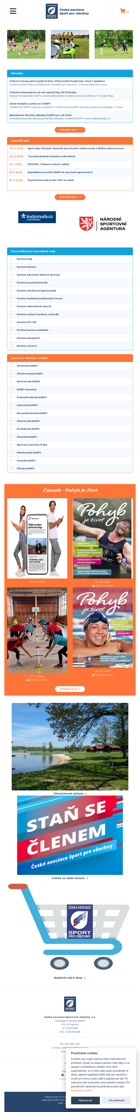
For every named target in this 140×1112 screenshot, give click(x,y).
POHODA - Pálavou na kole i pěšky (48, 164)
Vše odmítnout (117, 1100)
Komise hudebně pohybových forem (40, 298)
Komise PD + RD (26, 322)
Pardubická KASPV (28, 429)
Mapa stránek (51, 1097)
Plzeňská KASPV (27, 437)
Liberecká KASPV (27, 405)
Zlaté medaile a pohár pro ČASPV (29, 103)
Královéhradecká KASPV (32, 397)
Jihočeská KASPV (27, 365)
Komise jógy (24, 259)
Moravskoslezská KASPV (32, 413)
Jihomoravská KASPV (30, 373)
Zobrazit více (70, 129)
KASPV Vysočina (26, 389)
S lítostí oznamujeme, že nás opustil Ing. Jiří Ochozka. (43, 92)
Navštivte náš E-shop (68, 977)
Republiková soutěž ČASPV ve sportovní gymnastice (60, 172)
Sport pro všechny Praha (32, 444)
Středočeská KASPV (29, 452)
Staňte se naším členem (68, 878)
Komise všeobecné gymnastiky (36, 290)
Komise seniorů (27, 346)
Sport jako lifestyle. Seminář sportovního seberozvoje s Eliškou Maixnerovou (76, 148)
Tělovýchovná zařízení (68, 793)
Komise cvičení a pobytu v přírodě (38, 314)
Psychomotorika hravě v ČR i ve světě (51, 180)
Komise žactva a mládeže (32, 330)
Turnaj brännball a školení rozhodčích (51, 156)
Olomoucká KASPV (28, 421)
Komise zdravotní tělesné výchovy (38, 274)
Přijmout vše (85, 1100)
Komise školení (26, 267)
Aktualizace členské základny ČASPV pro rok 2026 (40, 115)
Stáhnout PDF (104, 585)
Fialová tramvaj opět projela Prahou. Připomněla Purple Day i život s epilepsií (57, 81)
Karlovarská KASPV (28, 381)
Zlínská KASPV (25, 468)
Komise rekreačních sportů (34, 306)
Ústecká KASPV (26, 460)
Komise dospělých (28, 338)
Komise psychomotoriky (32, 282)
